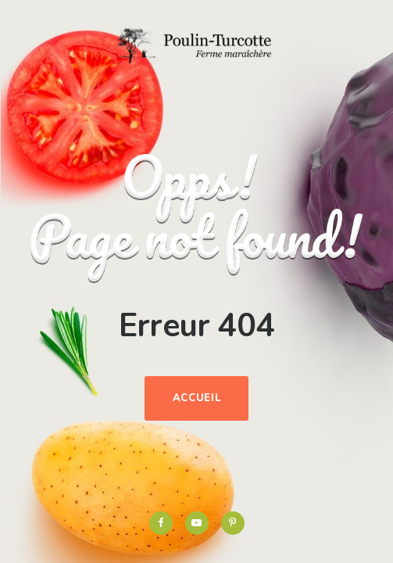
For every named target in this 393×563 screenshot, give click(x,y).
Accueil (197, 398)
